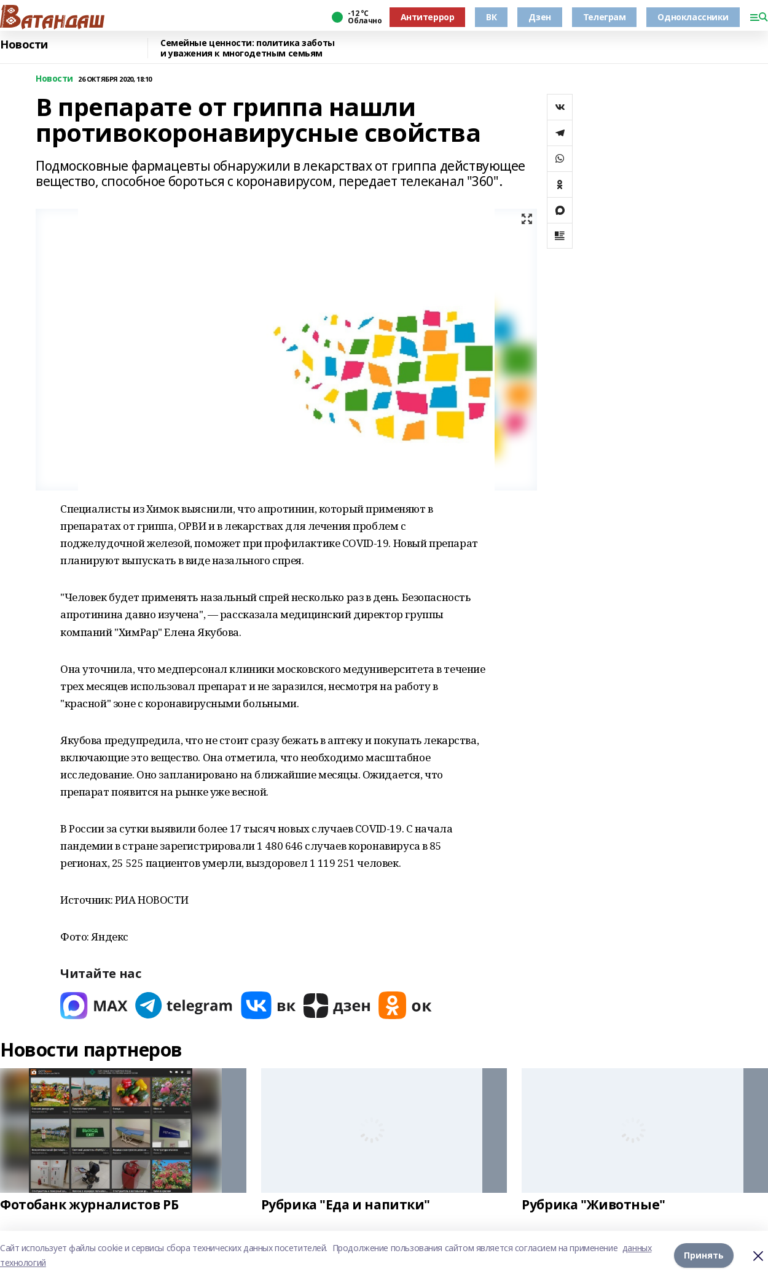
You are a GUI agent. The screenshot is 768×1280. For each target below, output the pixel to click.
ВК (491, 17)
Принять (704, 1255)
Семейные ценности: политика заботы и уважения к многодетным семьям (247, 48)
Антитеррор (428, 17)
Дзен (539, 17)
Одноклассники (693, 17)
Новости (24, 45)
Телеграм (604, 17)
